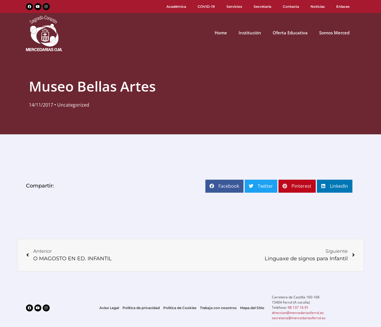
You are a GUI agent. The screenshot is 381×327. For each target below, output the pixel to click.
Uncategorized (73, 105)
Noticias (318, 6)
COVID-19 (206, 6)
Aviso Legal (109, 308)
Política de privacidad (141, 308)
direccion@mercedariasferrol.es (298, 312)
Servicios (234, 6)
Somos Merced (334, 33)
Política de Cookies (179, 308)
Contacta (291, 6)
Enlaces (343, 6)
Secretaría (262, 6)
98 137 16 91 (298, 307)
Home (221, 33)
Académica (176, 6)
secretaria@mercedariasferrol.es (299, 317)
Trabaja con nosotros (218, 308)
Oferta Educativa (290, 33)
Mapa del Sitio (252, 308)
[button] (224, 186)
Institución (250, 33)
